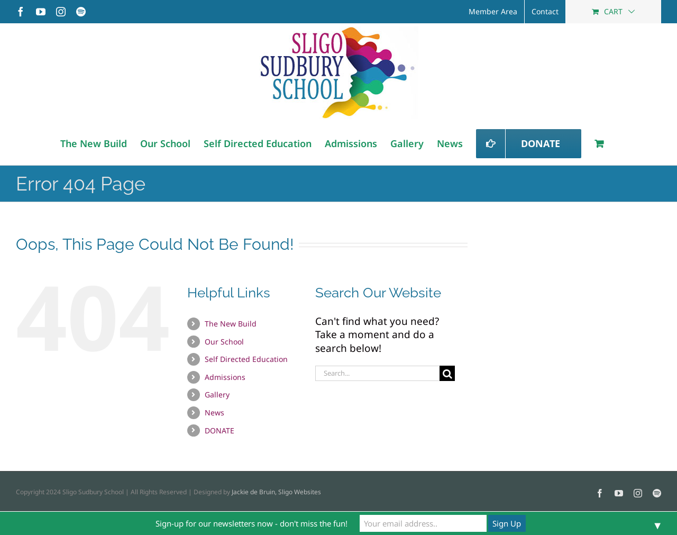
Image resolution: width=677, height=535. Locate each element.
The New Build (231, 324)
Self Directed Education (246, 359)
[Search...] (377, 373)
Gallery (217, 394)
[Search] (447, 373)
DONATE (219, 430)
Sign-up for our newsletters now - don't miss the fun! (251, 523)
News (214, 412)
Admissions (225, 377)
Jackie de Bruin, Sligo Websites (276, 491)
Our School (224, 342)
